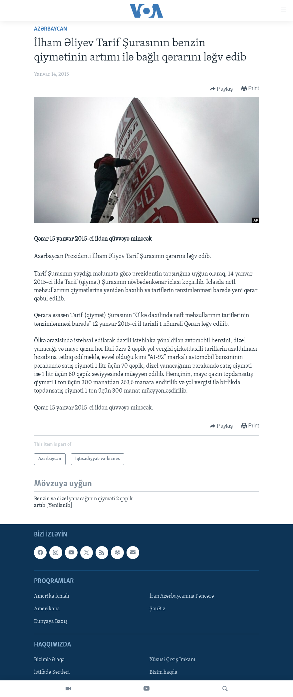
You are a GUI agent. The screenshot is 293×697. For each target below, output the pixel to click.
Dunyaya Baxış (51, 622)
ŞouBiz (157, 609)
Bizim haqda (163, 672)
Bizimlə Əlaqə (49, 660)
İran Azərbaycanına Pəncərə (181, 596)
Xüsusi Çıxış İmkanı (172, 660)
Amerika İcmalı (51, 596)
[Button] (221, 88)
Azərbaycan (50, 29)
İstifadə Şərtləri (52, 672)
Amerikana (47, 609)
